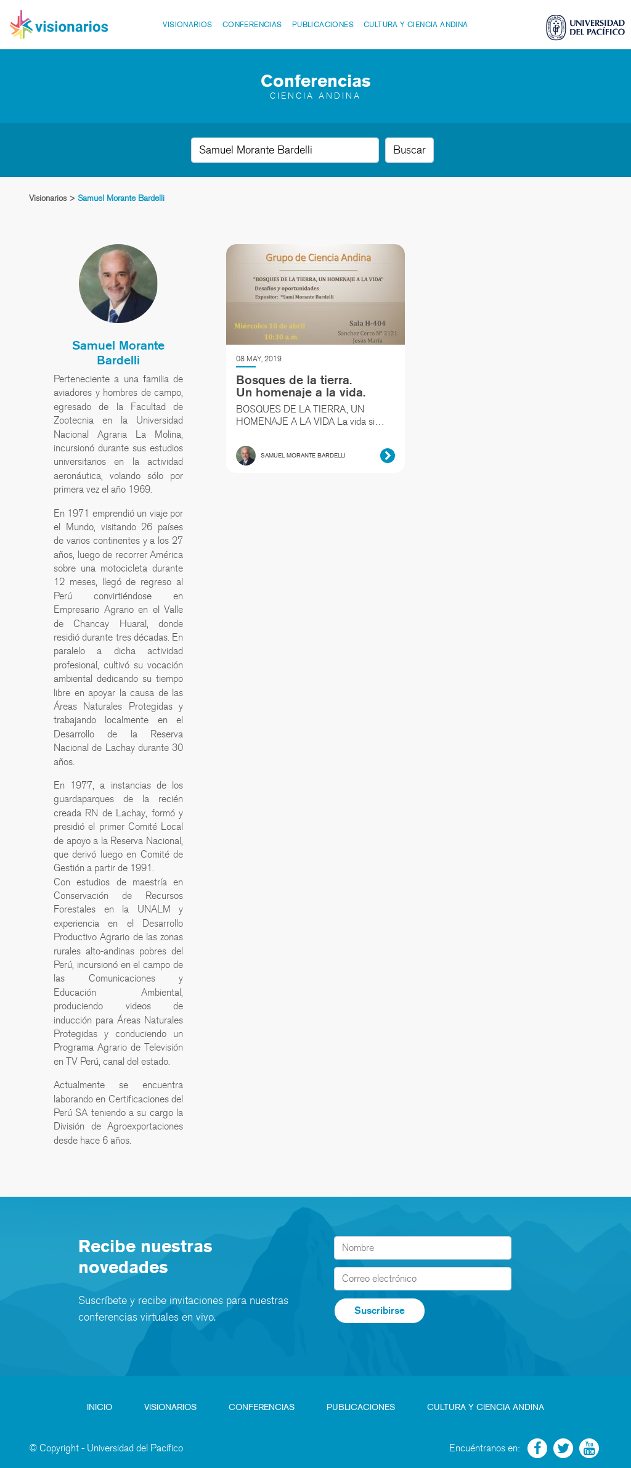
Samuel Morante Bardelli (118, 352)
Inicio (99, 1407)
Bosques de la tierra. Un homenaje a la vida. (300, 386)
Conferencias (252, 24)
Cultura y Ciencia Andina (416, 24)
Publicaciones (323, 24)
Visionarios (187, 24)
